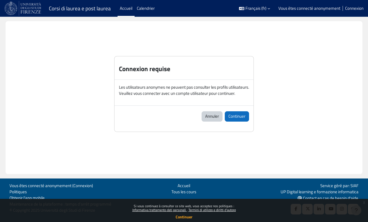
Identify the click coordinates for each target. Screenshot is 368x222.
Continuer (184, 217)
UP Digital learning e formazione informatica (320, 191)
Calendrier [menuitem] (146, 8)
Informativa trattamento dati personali (159, 210)
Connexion (354, 8)
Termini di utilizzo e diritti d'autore (212, 210)
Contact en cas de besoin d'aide (328, 198)
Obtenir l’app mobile (27, 197)
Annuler (212, 116)
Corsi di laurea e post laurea (80, 8)
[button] (254, 8)
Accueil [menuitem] (126, 8)
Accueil (184, 185)
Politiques (18, 191)
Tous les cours (183, 191)
